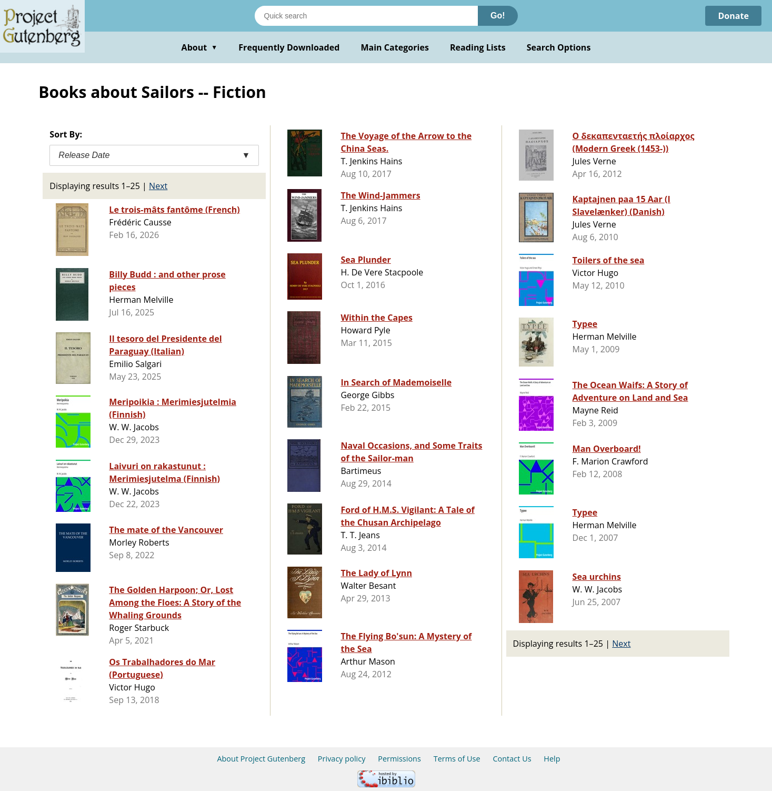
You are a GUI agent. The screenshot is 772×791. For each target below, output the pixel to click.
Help (552, 759)
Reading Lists (478, 47)
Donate (733, 16)
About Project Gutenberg (261, 759)
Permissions (399, 759)
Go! (497, 15)
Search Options (559, 47)
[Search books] (366, 16)
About (200, 47)
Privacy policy (342, 759)
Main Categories (394, 47)
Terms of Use (457, 759)
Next (158, 186)
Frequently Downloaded (288, 47)
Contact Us (512, 759)
